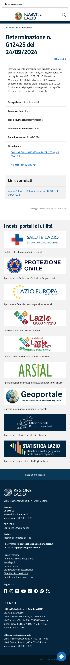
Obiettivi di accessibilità (16, 573)
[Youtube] (23, 591)
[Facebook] (5, 591)
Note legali (9, 562)
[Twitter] (17, 591)
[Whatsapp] (42, 591)
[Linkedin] (30, 591)
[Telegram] (36, 591)
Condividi (59, 59)
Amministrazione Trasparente (19, 558)
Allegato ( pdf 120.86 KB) (23, 165)
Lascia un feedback (35, 474)
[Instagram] (11, 591)
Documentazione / (20, 27)
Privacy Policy (11, 566)
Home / (9, 27)
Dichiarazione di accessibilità (18, 569)
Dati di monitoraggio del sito (18, 577)
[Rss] (48, 591)
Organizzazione (11, 555)
